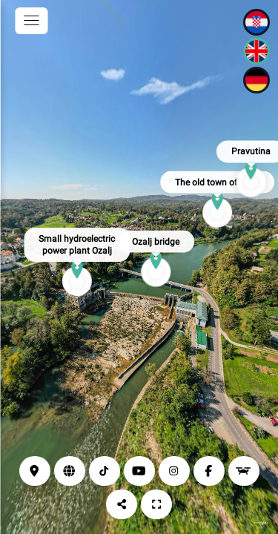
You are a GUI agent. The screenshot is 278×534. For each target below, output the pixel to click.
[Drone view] (243, 471)
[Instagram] (174, 471)
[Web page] (69, 471)
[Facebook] (209, 471)
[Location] (34, 471)
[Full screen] (156, 504)
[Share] (121, 504)
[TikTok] (104, 471)
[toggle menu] (31, 20)
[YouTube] (139, 471)
